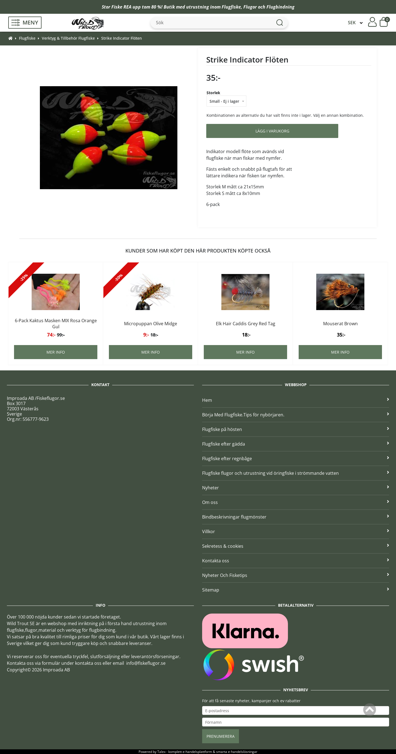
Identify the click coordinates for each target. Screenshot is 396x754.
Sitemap (295, 590)
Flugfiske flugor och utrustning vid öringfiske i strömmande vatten (295, 473)
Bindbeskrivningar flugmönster (295, 517)
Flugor (250, 7)
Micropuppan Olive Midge (150, 324)
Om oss (295, 502)
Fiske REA (121, 7)
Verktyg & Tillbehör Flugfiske (68, 38)
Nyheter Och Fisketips (295, 575)
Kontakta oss (295, 561)
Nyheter (295, 488)
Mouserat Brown (340, 324)
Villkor (295, 531)
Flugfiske (231, 7)
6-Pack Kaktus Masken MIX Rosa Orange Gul (56, 324)
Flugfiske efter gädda (295, 444)
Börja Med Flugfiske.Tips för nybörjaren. (295, 415)
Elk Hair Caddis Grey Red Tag (245, 324)
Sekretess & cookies (295, 546)
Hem (295, 400)
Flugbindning (280, 7)
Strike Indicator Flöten (121, 38)
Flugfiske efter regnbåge (295, 458)
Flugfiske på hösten (295, 429)
